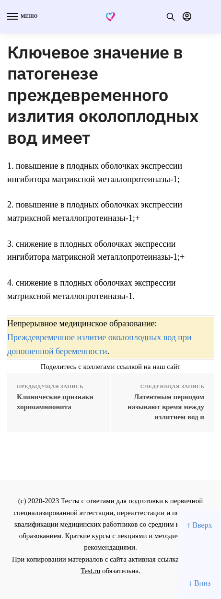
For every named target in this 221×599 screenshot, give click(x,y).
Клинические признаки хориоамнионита (55, 402)
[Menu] (21, 17)
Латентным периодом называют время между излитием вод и (166, 407)
